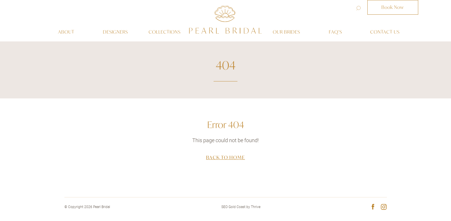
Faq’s (335, 32)
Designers (115, 32)
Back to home (225, 157)
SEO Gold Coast (233, 207)
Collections (165, 32)
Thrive (255, 207)
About (66, 32)
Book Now (392, 7)
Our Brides (286, 32)
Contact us (385, 32)
